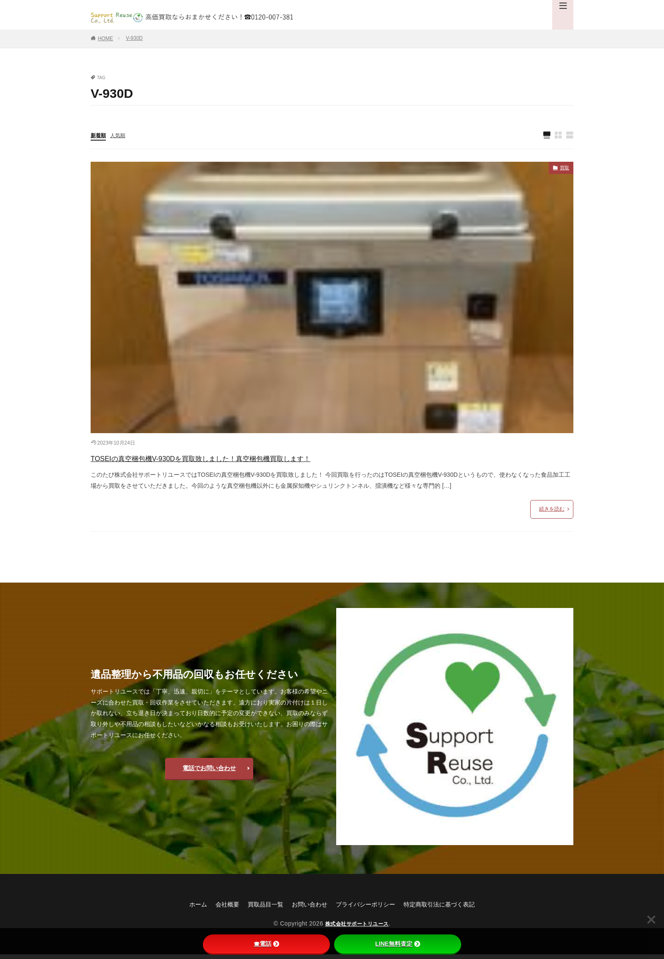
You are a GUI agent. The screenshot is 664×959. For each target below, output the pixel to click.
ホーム (182, 908)
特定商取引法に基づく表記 (451, 908)
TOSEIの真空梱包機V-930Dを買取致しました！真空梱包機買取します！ (257, 460)
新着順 (99, 136)
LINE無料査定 (397, 943)
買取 (563, 170)
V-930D (134, 38)
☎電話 (266, 943)
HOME (105, 38)
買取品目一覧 (256, 908)
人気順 (121, 136)
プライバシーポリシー (368, 908)
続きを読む (551, 513)
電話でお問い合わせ (209, 772)
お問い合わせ (305, 908)
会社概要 (214, 908)
